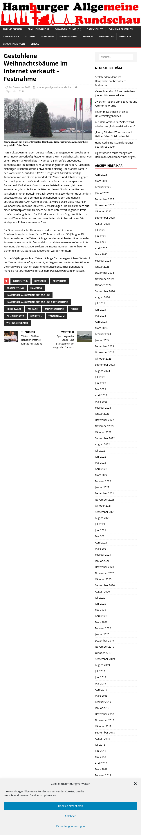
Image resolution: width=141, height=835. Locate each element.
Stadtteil (36, 316)
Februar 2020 (103, 628)
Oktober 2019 (103, 653)
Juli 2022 (100, 450)
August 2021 (102, 518)
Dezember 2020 (104, 567)
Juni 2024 (100, 309)
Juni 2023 (100, 383)
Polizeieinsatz (15, 316)
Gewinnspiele (11, 36)
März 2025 (101, 254)
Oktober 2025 (103, 211)
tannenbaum (56, 316)
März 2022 (101, 475)
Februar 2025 (103, 260)
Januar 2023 (102, 413)
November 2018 (104, 720)
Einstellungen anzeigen (70, 826)
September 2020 (105, 585)
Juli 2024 (100, 303)
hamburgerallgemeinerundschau (54, 87)
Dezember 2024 (104, 272)
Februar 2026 (103, 187)
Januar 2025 (102, 266)
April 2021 (101, 542)
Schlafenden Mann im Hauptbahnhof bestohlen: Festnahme (110, 81)
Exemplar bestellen (121, 29)
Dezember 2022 (104, 420)
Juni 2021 (100, 530)
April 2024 (101, 321)
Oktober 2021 (103, 505)
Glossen (30, 36)
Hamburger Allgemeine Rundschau (28, 295)
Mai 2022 (100, 462)
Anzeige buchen (12, 29)
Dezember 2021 (104, 493)
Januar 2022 (102, 487)
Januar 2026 (102, 193)
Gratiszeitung (15, 288)
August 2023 (102, 371)
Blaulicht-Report (38, 29)
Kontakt (88, 36)
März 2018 (101, 769)
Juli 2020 (100, 597)
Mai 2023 (100, 389)
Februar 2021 (103, 554)
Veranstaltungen (14, 43)
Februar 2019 (103, 702)
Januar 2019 (102, 708)
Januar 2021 (102, 561)
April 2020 (101, 616)
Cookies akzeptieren (70, 805)
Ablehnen (70, 816)
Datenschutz (95, 29)
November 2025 (104, 205)
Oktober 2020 (103, 579)
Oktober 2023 (103, 358)
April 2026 (101, 174)
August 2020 (102, 591)
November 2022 (104, 426)
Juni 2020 (100, 603)
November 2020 (104, 573)
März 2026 (101, 181)
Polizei (75, 309)
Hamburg (36, 288)
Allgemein (11, 91)
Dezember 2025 (104, 199)
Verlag (35, 43)
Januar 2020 (102, 634)
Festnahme (59, 281)
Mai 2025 (100, 242)
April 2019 (101, 689)
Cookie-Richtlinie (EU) (68, 29)
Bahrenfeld (20, 281)
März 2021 (101, 548)
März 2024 (101, 328)
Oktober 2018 (103, 726)
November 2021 (104, 499)
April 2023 (101, 395)
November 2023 (104, 352)
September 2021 (105, 512)
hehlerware (13, 309)
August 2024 (102, 297)
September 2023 (105, 364)
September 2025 (105, 217)
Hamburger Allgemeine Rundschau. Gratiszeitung (37, 302)
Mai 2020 (100, 610)
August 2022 (102, 444)
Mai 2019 (100, 683)
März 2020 (101, 622)
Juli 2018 (100, 744)
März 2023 (101, 401)
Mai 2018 (100, 757)
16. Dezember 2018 (19, 87)
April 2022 (101, 469)
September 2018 (105, 732)
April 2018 (101, 763)
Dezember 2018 (104, 714)
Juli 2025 (100, 230)
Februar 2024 (103, 334)
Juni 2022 (100, 456)
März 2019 (101, 695)
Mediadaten (106, 36)
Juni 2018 (100, 751)
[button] (135, 783)
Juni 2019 (100, 677)
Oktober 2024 (103, 285)
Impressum (47, 36)
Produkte (125, 36)
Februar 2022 (103, 481)
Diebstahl (40, 281)
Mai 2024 (100, 315)
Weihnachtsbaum (17, 323)
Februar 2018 (103, 775)
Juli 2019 (100, 671)
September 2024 (105, 291)
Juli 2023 (100, 377)
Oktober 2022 (103, 432)
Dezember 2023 (104, 346)
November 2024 (104, 279)
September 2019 (105, 659)
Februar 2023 (103, 407)
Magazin (33, 309)
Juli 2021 (100, 524)
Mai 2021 (100, 536)
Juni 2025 (100, 236)
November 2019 (104, 646)
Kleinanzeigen (68, 36)
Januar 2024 (102, 340)
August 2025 (102, 223)
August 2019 (102, 665)
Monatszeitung (54, 309)
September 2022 (105, 438)
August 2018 (102, 738)
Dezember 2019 (104, 640)
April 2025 (101, 248)
